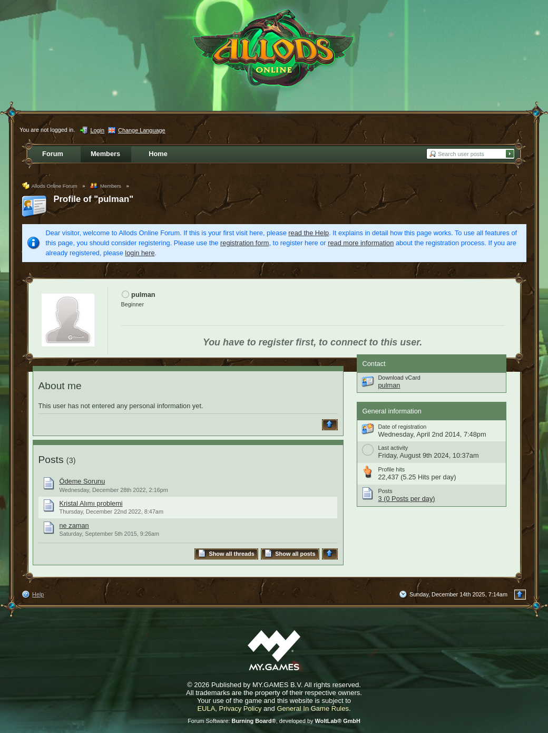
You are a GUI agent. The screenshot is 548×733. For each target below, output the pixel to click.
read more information (361, 243)
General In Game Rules (313, 708)
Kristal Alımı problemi (91, 503)
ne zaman (74, 525)
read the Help (308, 233)
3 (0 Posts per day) (406, 499)
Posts (51, 459)
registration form (244, 243)
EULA (206, 708)
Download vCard (399, 377)
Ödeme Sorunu (82, 481)
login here (139, 253)
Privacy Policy (240, 708)
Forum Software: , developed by (274, 721)
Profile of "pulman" (94, 199)
